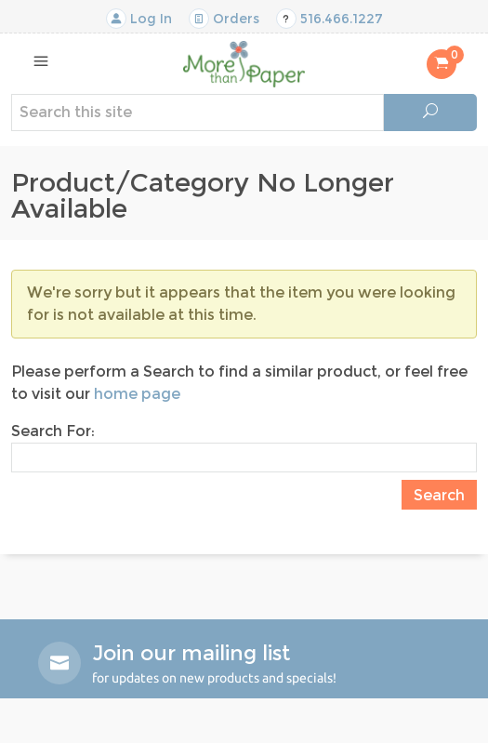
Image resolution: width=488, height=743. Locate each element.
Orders (224, 18)
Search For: (53, 431)
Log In (139, 18)
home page (137, 394)
